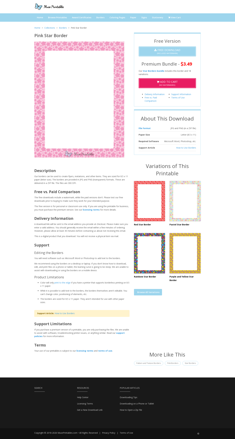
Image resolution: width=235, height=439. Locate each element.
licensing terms (91, 209)
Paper (133, 17)
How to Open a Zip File (131, 409)
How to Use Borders (65, 313)
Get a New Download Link (90, 409)
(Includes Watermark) (167, 51)
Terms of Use (178, 97)
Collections (49, 27)
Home (40, 17)
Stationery (157, 17)
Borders (100, 17)
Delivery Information (155, 94)
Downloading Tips (128, 397)
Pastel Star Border (179, 224)
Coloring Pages (117, 17)
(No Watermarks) (167, 83)
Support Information (181, 94)
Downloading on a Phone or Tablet (137, 403)
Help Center (82, 397)
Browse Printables (57, 17)
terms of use (105, 350)
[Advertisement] (167, 325)
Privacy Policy (108, 432)
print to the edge (62, 282)
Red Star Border (142, 224)
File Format (145, 128)
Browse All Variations (148, 292)
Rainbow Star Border (145, 276)
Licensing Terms (85, 403)
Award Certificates (81, 17)
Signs (144, 17)
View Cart (174, 17)
